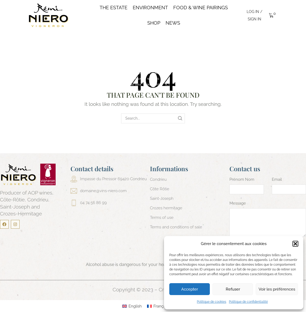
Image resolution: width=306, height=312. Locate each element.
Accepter (189, 289)
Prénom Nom (241, 179)
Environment (150, 7)
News (173, 23)
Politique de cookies (211, 302)
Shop (153, 23)
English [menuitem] (135, 306)
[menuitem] (131, 306)
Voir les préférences (277, 289)
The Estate (113, 7)
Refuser (233, 289)
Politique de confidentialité (248, 302)
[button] (295, 243)
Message (237, 203)
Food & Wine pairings (200, 7)
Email (277, 179)
